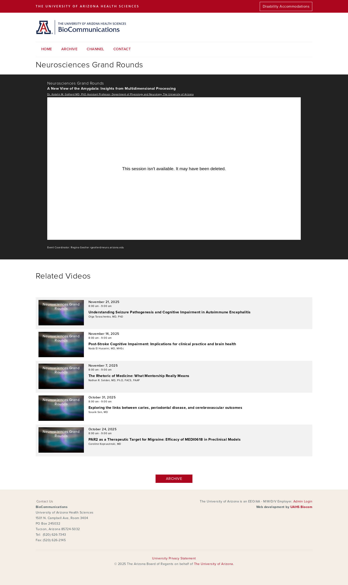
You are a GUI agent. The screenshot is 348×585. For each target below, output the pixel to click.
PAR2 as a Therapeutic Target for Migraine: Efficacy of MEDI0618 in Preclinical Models (164, 439)
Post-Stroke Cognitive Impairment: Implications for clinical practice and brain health (162, 344)
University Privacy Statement (174, 558)
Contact (122, 49)
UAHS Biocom (301, 507)
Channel (95, 49)
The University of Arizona (213, 564)
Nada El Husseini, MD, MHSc (106, 348)
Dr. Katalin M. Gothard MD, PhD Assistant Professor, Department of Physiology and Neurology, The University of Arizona (120, 94)
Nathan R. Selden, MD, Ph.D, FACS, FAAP (114, 380)
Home (46, 49)
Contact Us (44, 501)
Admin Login (302, 501)
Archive (69, 49)
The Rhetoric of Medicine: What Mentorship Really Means (138, 376)
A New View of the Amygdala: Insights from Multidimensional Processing (111, 88)
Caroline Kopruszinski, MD (104, 443)
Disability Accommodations (286, 6)
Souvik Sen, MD (98, 412)
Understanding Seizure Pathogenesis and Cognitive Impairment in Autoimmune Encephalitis (169, 312)
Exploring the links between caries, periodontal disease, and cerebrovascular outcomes (165, 407)
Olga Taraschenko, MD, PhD (105, 316)
